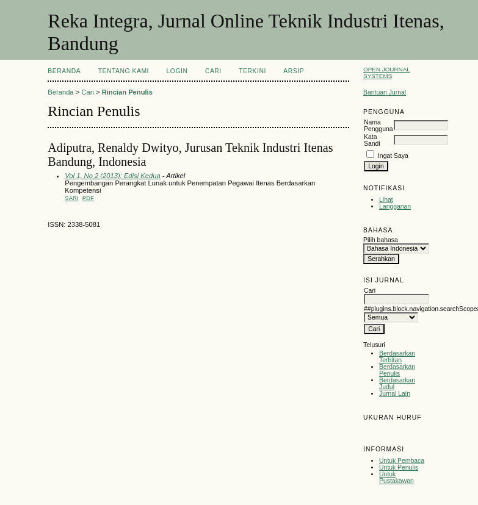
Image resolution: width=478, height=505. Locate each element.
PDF (88, 198)
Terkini (252, 71)
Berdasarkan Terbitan (397, 357)
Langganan (395, 206)
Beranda (64, 71)
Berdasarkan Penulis (397, 370)
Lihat (386, 199)
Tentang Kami (123, 71)
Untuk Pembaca (401, 460)
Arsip (293, 71)
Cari (213, 71)
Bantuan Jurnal (384, 92)
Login (176, 71)
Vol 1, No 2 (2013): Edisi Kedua (112, 175)
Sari (71, 198)
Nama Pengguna (378, 125)
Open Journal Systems (386, 72)
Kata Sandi (372, 140)
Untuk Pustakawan (396, 477)
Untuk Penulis (398, 467)
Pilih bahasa (380, 240)
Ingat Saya (393, 155)
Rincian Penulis (127, 92)
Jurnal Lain (394, 393)
